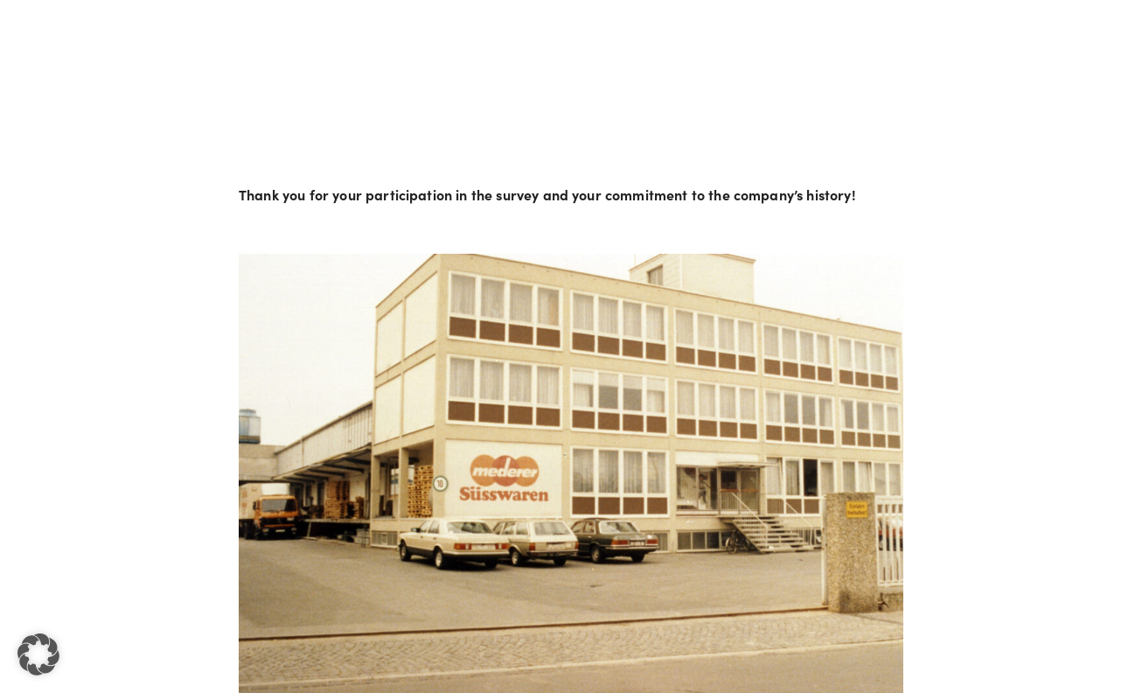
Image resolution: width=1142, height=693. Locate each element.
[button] (38, 654)
